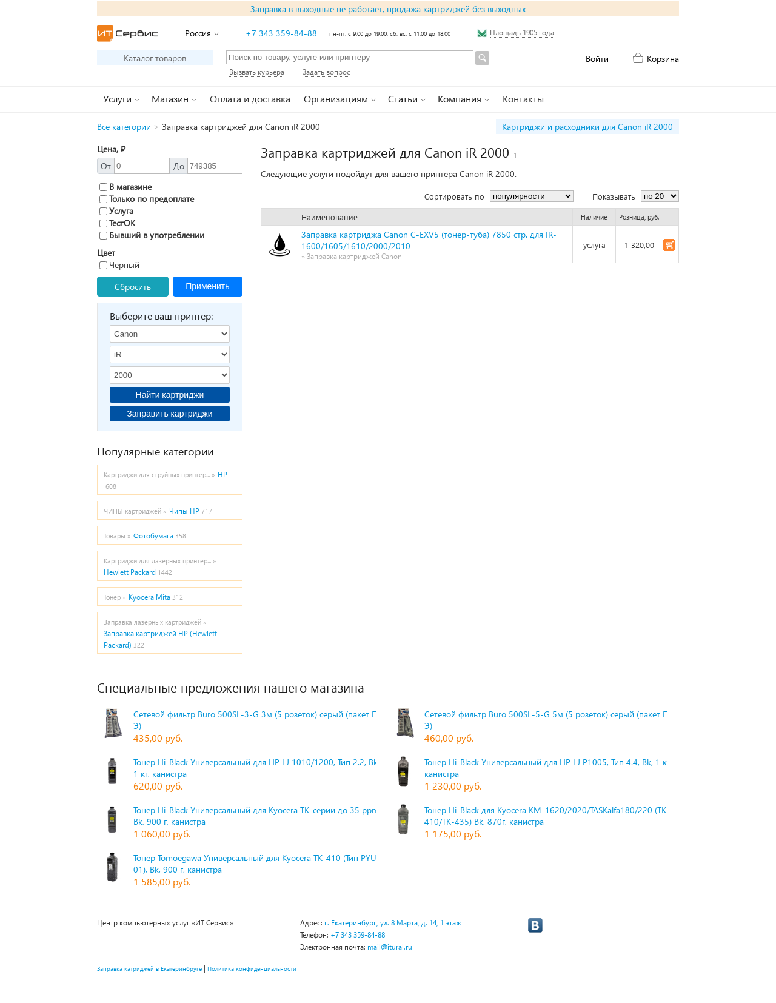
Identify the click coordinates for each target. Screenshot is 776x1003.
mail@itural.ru (389, 946)
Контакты (523, 98)
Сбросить (133, 286)
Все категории (124, 126)
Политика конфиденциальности (251, 968)
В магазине (125, 186)
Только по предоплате (146, 198)
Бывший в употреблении (151, 235)
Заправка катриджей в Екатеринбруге (149, 968)
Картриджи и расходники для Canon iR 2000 (587, 126)
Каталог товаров (155, 58)
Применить (207, 286)
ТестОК (117, 223)
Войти (597, 58)
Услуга (116, 210)
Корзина (663, 58)
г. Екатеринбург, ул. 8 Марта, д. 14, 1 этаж (392, 922)
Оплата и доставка (250, 98)
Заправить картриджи (169, 413)
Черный (119, 264)
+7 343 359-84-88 (281, 33)
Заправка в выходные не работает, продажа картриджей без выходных (388, 9)
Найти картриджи (170, 395)
